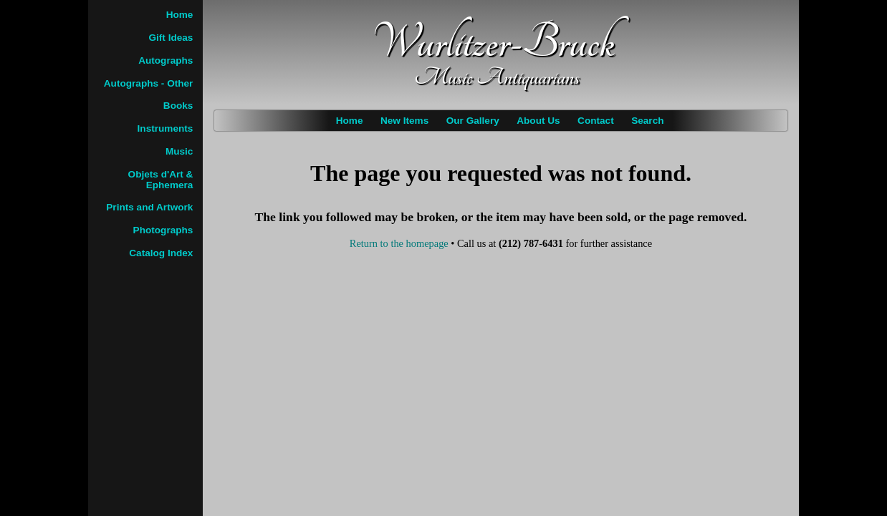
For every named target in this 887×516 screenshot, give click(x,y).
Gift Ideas (170, 37)
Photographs (163, 230)
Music (179, 151)
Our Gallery (472, 120)
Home (349, 120)
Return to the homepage (399, 243)
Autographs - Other (148, 83)
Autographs (165, 60)
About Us (538, 120)
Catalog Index (161, 253)
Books (178, 105)
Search (647, 120)
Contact (595, 120)
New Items (404, 120)
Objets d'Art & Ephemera (160, 179)
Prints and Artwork (149, 207)
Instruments (165, 128)
